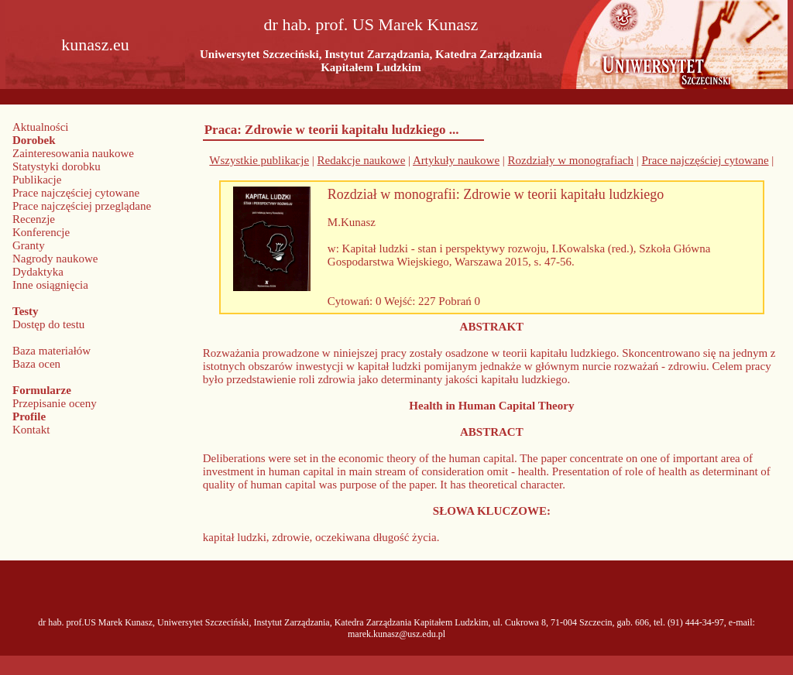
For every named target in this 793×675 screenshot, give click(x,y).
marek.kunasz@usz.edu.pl (396, 634)
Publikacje (36, 179)
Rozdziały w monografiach (570, 160)
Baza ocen (36, 364)
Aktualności (40, 127)
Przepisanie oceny (54, 403)
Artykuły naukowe (456, 160)
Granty (28, 245)
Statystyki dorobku (56, 166)
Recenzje (33, 219)
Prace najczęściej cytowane (75, 193)
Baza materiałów (51, 350)
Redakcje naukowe (362, 160)
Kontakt (31, 429)
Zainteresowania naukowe (73, 153)
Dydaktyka (38, 272)
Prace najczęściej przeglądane (81, 206)
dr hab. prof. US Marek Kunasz (371, 24)
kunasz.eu (95, 44)
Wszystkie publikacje (259, 160)
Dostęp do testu (48, 324)
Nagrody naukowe (55, 258)
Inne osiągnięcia (50, 285)
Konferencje (41, 232)
